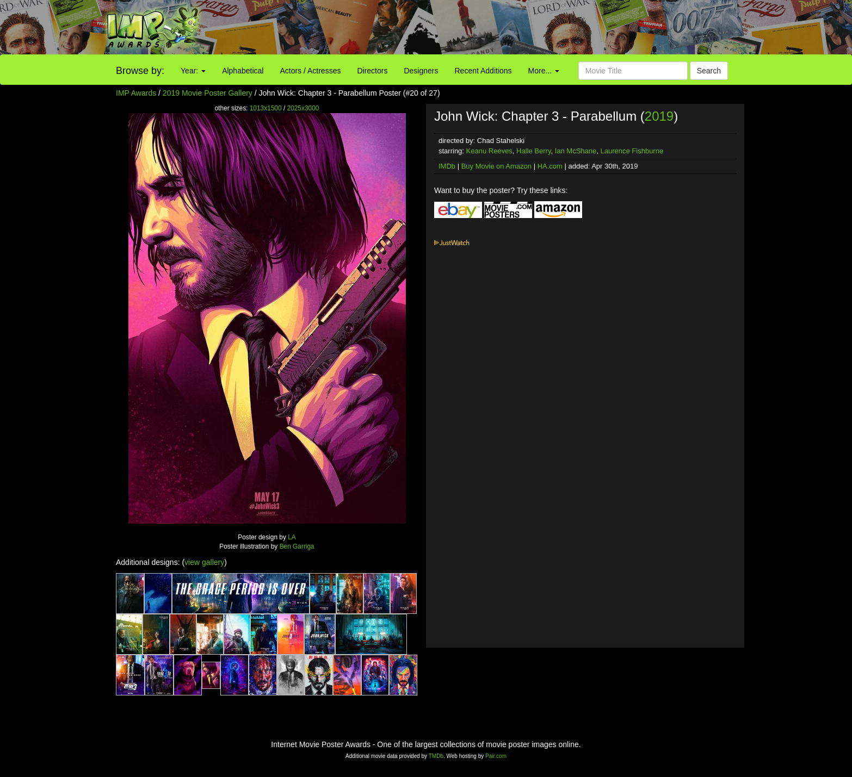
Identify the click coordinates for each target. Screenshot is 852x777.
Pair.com (496, 756)
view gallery (204, 562)
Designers (421, 70)
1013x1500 (266, 108)
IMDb (447, 166)
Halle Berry (533, 151)
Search (709, 70)
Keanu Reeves (489, 151)
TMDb (436, 756)
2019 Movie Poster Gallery (207, 93)
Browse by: (140, 70)
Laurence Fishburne (632, 151)
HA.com (550, 166)
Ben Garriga (297, 546)
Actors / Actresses (310, 70)
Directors (372, 70)
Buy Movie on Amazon (496, 166)
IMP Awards (136, 93)
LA (292, 537)
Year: (193, 70)
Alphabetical (242, 70)
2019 (659, 116)
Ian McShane (576, 151)
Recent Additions (483, 70)
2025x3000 (303, 108)
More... (543, 70)
